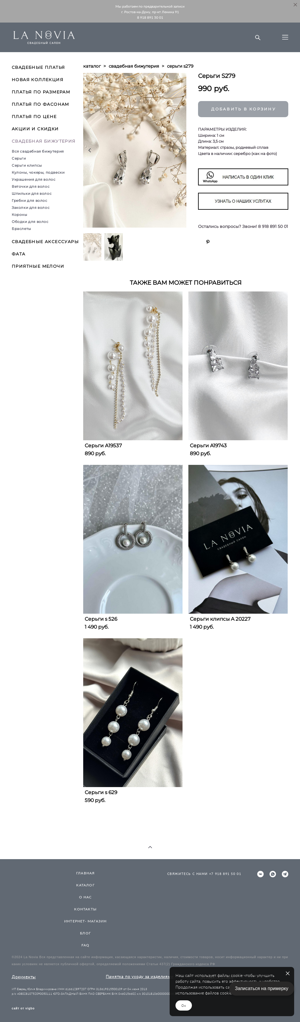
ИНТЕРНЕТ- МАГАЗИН (85, 921)
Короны (19, 214)
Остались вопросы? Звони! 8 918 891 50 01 (243, 226)
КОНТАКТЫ (85, 909)
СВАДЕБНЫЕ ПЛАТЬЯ (38, 67)
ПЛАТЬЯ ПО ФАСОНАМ (40, 104)
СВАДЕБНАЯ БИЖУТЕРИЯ (44, 141)
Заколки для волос (31, 207)
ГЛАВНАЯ (85, 873)
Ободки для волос (30, 221)
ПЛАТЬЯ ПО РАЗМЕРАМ (41, 92)
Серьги (19, 158)
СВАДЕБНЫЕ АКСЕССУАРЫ (45, 241)
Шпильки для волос (32, 193)
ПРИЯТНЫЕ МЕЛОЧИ (38, 266)
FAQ (85, 945)
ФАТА (18, 254)
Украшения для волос (33, 179)
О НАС (85, 897)
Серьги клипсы (27, 165)
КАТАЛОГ (85, 885)
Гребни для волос (29, 200)
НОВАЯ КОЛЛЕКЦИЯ (37, 79)
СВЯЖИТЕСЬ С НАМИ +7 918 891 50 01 (204, 873)
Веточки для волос (31, 186)
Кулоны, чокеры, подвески (38, 172)
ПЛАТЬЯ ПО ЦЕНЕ (34, 116)
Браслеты (21, 228)
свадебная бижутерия (134, 66)
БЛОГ (85, 933)
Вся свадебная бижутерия (38, 151)
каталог (92, 66)
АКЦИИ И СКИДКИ (35, 129)
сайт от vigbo (23, 1008)
